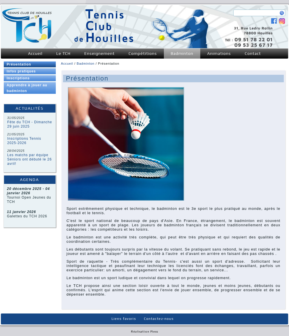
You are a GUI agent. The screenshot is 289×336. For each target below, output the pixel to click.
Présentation (19, 64)
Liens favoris (124, 319)
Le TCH (63, 53)
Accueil (35, 53)
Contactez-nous (159, 319)
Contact (253, 53)
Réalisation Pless (144, 331)
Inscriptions (18, 78)
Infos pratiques (21, 71)
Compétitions (143, 53)
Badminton (182, 53)
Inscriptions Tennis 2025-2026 (24, 141)
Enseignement (99, 53)
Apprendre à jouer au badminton (27, 88)
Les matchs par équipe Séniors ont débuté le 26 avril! (29, 159)
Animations (219, 53)
